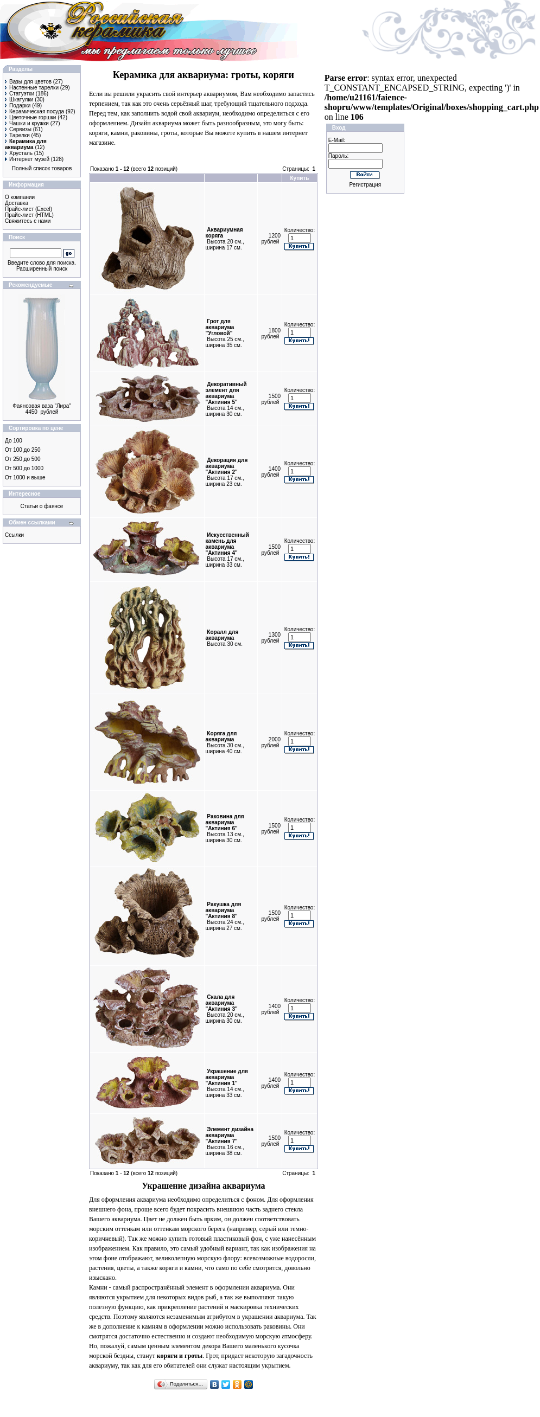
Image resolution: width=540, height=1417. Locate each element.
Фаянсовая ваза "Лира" (41, 406)
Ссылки (14, 535)
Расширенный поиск (41, 269)
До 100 (13, 441)
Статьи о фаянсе (42, 506)
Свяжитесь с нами (27, 221)
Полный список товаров (42, 168)
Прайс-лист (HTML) (29, 215)
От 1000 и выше (25, 477)
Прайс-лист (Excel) (28, 209)
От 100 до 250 (22, 450)
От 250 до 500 (22, 459)
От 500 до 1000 (24, 468)
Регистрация (365, 185)
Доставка (16, 203)
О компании (20, 197)
